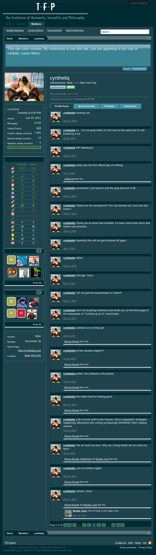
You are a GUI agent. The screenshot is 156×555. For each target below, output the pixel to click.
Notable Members (15, 30)
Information (130, 106)
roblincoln (69, 179)
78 (39, 250)
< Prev (67, 525)
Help (130, 542)
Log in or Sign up (138, 3)
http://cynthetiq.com (29, 350)
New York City (33, 355)
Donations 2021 (139, 69)
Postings (109, 106)
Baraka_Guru (102, 459)
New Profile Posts (75, 30)
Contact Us (120, 542)
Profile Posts (62, 106)
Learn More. (30, 53)
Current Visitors (35, 30)
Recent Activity (87, 106)
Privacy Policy (145, 547)
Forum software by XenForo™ (38, 547)
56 (39, 292)
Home (9, 24)
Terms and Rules (128, 547)
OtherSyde (85, 459)
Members (36, 24)
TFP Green (10, 542)
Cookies (127, 68)
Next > (120, 525)
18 (113, 525)
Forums (21, 24)
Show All (37, 283)
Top (145, 542)
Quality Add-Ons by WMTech (38, 550)
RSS (149, 542)
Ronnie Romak (71, 341)
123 (39, 127)
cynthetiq (69, 112)
